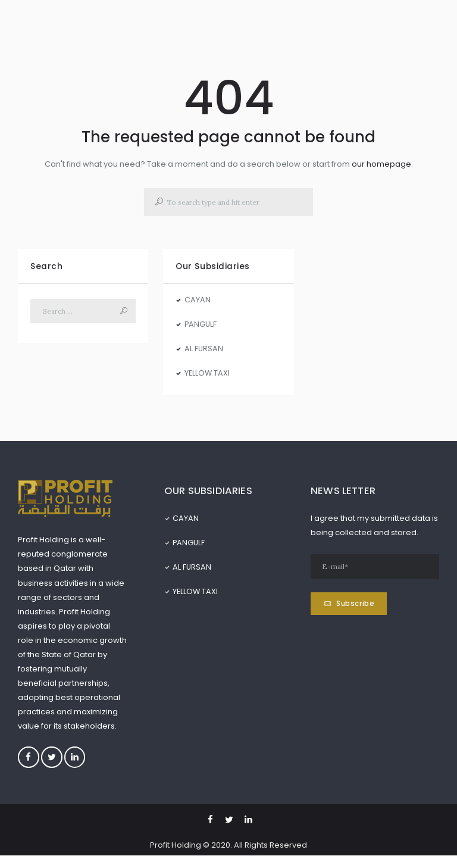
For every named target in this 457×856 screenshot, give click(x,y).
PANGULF (201, 324)
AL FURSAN (204, 348)
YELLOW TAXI (207, 373)
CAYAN (197, 299)
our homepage (381, 164)
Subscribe (356, 604)
